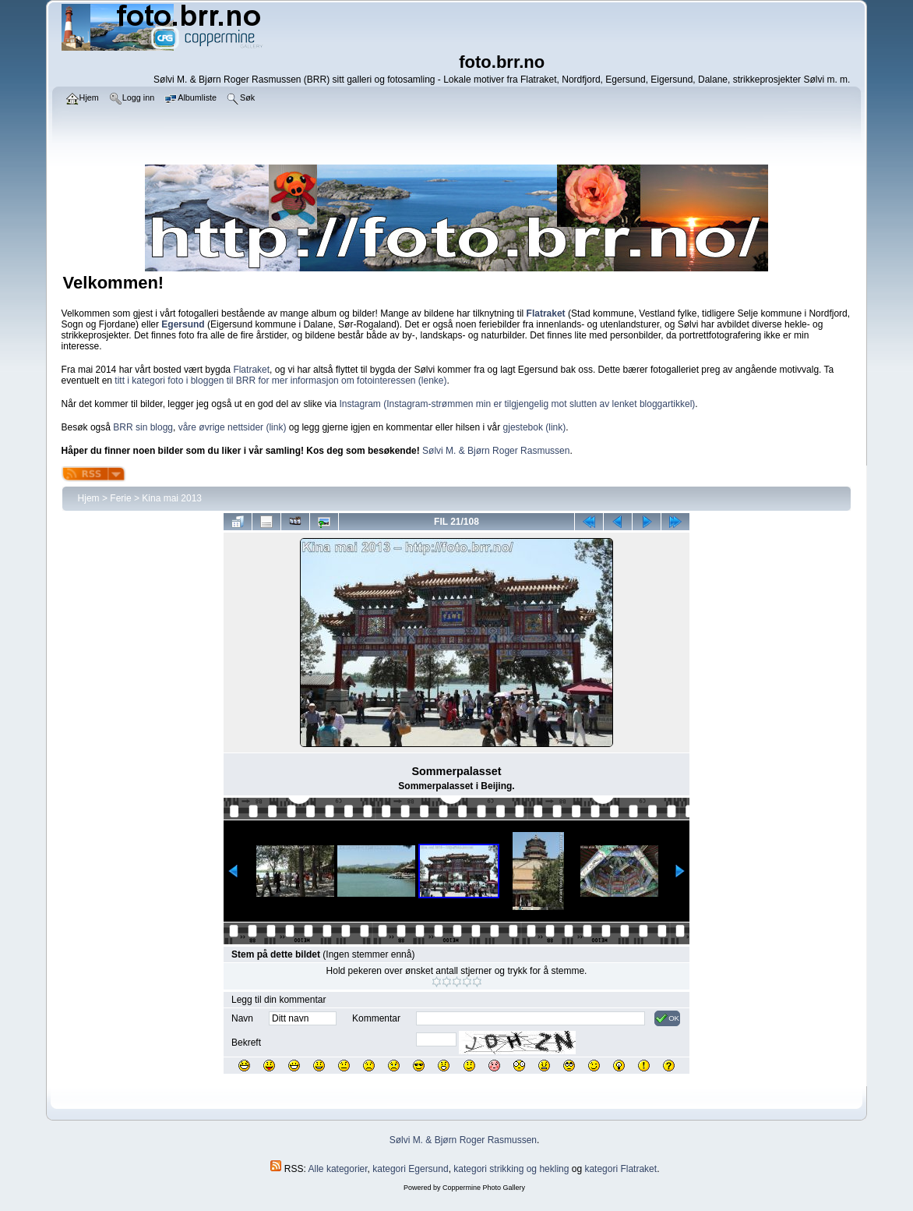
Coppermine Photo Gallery (483, 1188)
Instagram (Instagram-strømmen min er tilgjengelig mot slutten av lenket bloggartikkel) (517, 403)
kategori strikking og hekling (511, 1168)
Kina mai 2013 (172, 498)
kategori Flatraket (620, 1168)
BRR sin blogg (143, 427)
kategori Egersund (410, 1168)
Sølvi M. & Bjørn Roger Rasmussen (495, 450)
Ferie (120, 498)
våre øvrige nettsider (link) (232, 427)
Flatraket (251, 369)
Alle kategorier (338, 1168)
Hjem (89, 498)
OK (667, 1018)
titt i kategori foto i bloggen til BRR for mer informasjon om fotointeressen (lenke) (280, 380)
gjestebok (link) (534, 427)
